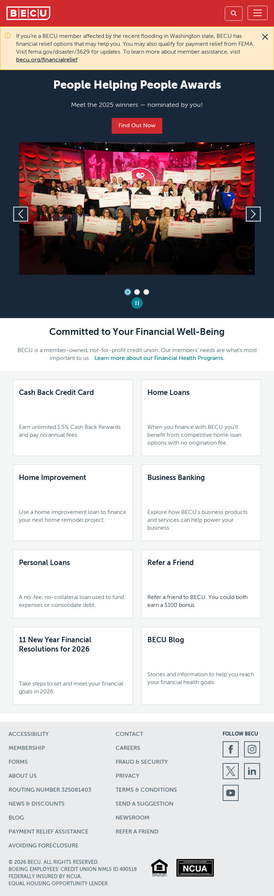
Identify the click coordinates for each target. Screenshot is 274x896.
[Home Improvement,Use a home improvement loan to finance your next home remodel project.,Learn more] (72, 499)
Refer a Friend (137, 832)
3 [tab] (146, 292)
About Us (23, 776)
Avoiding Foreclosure (43, 846)
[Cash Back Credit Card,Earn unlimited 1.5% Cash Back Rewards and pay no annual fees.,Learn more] (72, 414)
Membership (27, 748)
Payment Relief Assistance (48, 832)
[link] (234, 13)
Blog (16, 818)
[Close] (265, 37)
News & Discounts (37, 804)
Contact (129, 734)
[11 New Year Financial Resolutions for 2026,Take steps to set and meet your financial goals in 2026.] (72, 665)
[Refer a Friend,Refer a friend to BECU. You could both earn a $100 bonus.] (201, 584)
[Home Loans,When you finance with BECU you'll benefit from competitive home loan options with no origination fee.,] (201, 418)
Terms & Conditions (146, 790)
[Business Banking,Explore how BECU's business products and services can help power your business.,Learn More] (201, 503)
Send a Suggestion (144, 804)
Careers (128, 748)
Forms (18, 762)
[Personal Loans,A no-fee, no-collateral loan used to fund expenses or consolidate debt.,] (72, 584)
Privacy (127, 776)
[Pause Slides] (137, 303)
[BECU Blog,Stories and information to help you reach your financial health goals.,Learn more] (201, 661)
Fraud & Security (142, 762)
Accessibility (29, 734)
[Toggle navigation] (258, 13)
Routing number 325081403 (50, 790)
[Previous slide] (21, 214)
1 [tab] (128, 292)
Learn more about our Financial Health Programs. (159, 358)
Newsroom (132, 818)
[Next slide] (253, 214)
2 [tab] (137, 292)
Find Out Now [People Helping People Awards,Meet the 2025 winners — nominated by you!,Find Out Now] (137, 126)
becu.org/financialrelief (46, 60)
